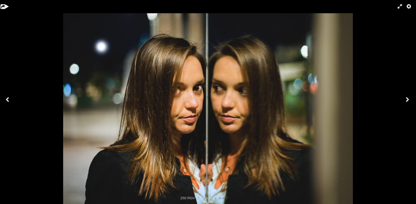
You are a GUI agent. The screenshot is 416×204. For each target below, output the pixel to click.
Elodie (207, 198)
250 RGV (187, 198)
